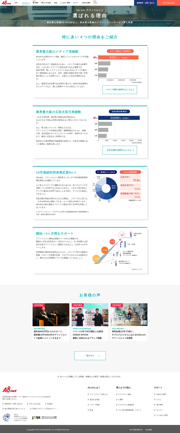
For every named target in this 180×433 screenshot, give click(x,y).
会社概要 (148, 430)
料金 (55, 3)
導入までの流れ (46, 3)
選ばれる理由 (95, 399)
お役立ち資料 (86, 3)
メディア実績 (95, 405)
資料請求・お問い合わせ (145, 3)
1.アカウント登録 (124, 394)
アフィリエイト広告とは (99, 394)
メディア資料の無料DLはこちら (119, 90)
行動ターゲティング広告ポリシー (44, 409)
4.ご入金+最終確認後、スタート (130, 410)
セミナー (76, 3)
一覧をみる (89, 356)
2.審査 (120, 399)
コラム (95, 3)
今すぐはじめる (168, 3)
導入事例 (35, 3)
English (50, 404)
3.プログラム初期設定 (126, 405)
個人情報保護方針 (136, 430)
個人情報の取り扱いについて (15, 409)
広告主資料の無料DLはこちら (119, 150)
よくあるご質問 (65, 3)
